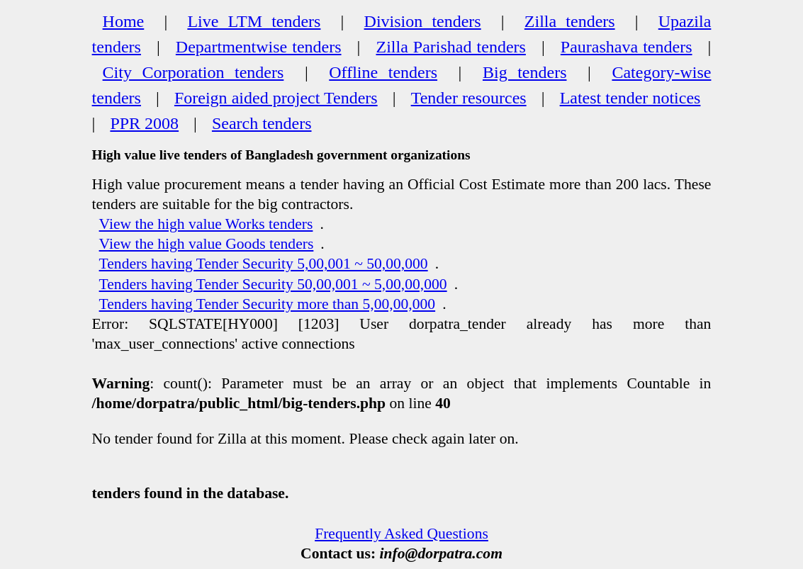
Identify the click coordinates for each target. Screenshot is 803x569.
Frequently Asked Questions (401, 533)
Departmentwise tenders (259, 47)
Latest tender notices (630, 98)
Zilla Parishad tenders (450, 47)
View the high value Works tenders (206, 223)
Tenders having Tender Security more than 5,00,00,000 (267, 303)
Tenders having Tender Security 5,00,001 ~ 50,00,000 (263, 263)
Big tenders (525, 72)
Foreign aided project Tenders (276, 98)
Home (124, 21)
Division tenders (422, 21)
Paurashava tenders (626, 47)
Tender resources (469, 98)
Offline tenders (383, 72)
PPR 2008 (144, 123)
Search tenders (262, 123)
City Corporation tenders (193, 72)
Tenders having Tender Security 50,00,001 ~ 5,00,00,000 (273, 284)
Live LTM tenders (253, 21)
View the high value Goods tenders (206, 243)
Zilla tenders (569, 21)
